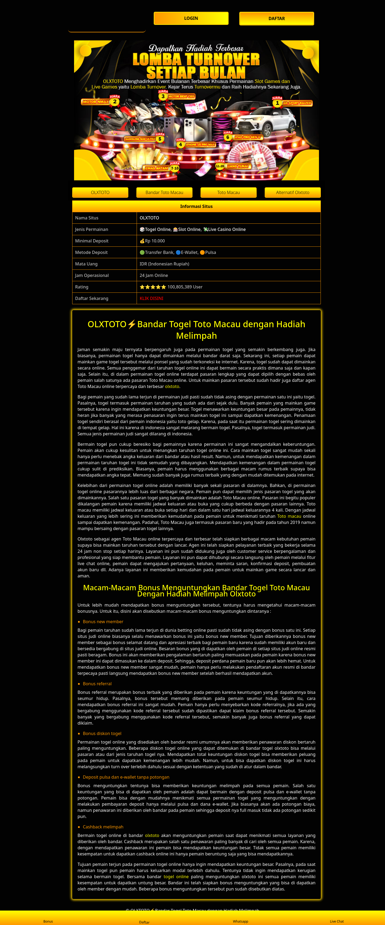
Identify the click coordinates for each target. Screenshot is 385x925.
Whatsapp (240, 918)
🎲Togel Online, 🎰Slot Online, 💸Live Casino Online (193, 229)
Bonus (48, 918)
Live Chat (337, 918)
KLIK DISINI (151, 298)
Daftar (144, 917)
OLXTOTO (149, 218)
